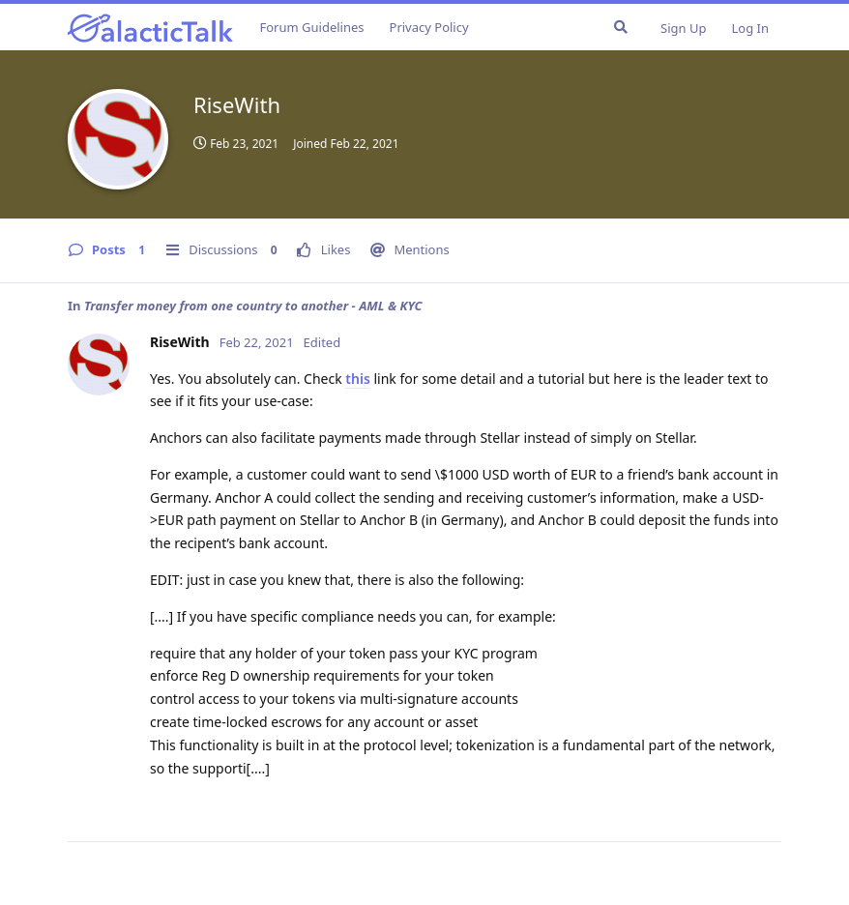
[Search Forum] (620, 27)
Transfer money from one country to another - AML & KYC (253, 305)
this (357, 378)
